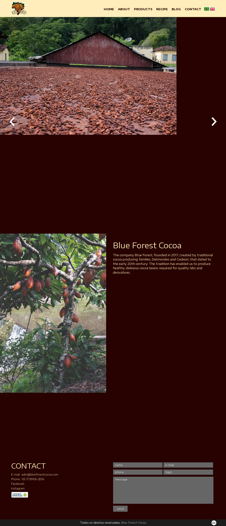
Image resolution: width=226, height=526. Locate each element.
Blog (176, 9)
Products (143, 9)
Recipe (162, 9)
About (124, 9)
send (120, 508)
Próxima (214, 121)
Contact (193, 9)
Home (109, 9)
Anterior (12, 121)
